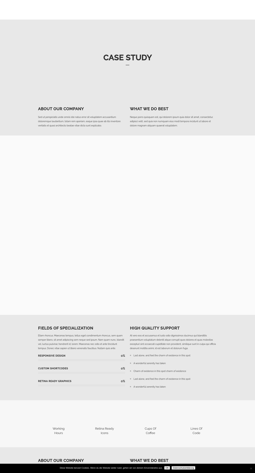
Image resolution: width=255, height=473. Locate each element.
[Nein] (251, 468)
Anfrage (179, 449)
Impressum (181, 454)
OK (167, 468)
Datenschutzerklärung (187, 459)
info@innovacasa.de (103, 458)
